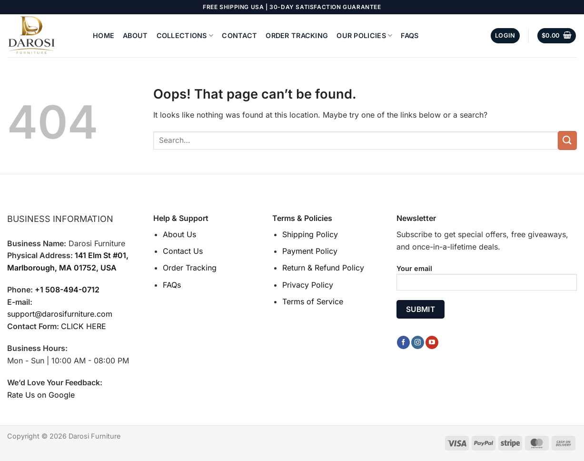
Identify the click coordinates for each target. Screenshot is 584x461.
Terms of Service (312, 301)
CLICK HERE (83, 326)
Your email (486, 280)
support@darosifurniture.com (59, 314)
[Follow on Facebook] (403, 342)
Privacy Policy (307, 285)
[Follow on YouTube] (432, 342)
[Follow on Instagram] (417, 342)
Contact (239, 35)
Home (103, 35)
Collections (185, 35)
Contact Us (183, 251)
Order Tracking (297, 35)
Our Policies (364, 35)
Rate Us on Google (41, 395)
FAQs (409, 35)
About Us (179, 234)
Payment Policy (309, 251)
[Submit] (567, 140)
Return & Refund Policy (323, 267)
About (135, 35)
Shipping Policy (310, 234)
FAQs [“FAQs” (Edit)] (172, 285)
